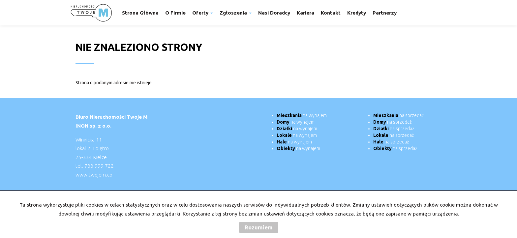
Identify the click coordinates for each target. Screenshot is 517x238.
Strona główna (140, 13)
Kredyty (356, 13)
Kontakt (331, 13)
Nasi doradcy (274, 13)
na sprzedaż (398, 115)
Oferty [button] (202, 13)
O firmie (175, 13)
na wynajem (302, 115)
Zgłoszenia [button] (236, 13)
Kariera (305, 13)
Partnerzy (385, 13)
